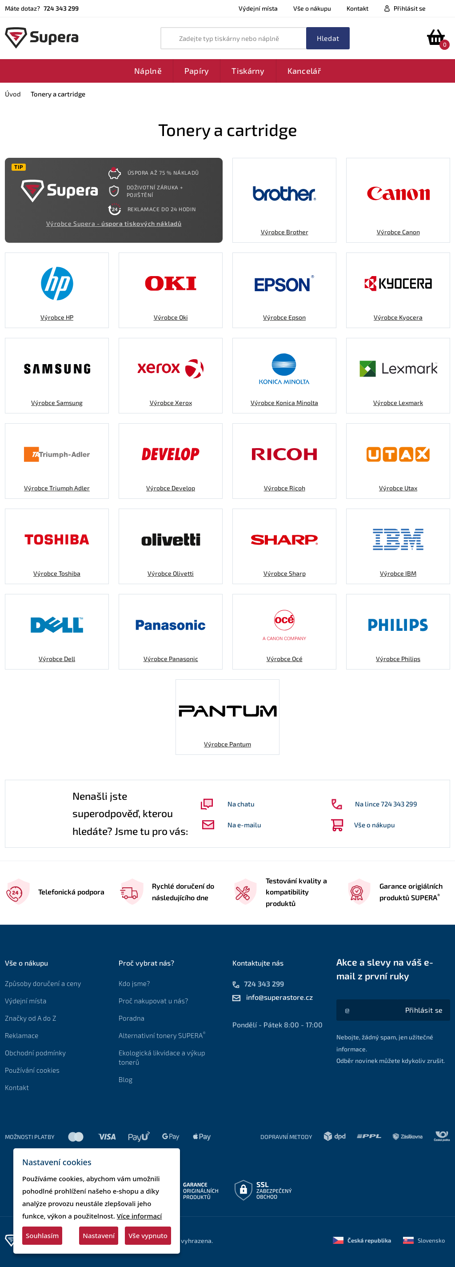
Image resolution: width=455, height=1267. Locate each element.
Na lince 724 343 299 (374, 804)
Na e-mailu (231, 824)
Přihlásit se (410, 8)
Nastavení (99, 1235)
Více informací (139, 1215)
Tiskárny (247, 71)
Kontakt (357, 8)
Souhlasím (42, 1235)
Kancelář (304, 71)
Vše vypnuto (148, 1235)
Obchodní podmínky (35, 1053)
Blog (125, 1079)
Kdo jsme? (134, 983)
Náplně (148, 71)
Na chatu (228, 804)
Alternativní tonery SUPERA (164, 1035)
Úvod (13, 94)
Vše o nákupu (312, 8)
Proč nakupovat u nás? (153, 1001)
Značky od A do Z (30, 1018)
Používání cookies (32, 1070)
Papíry (196, 71)
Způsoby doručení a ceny (43, 983)
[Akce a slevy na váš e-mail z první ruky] (424, 1010)
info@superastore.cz (279, 997)
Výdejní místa (258, 8)
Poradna (131, 1018)
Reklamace (22, 1035)
